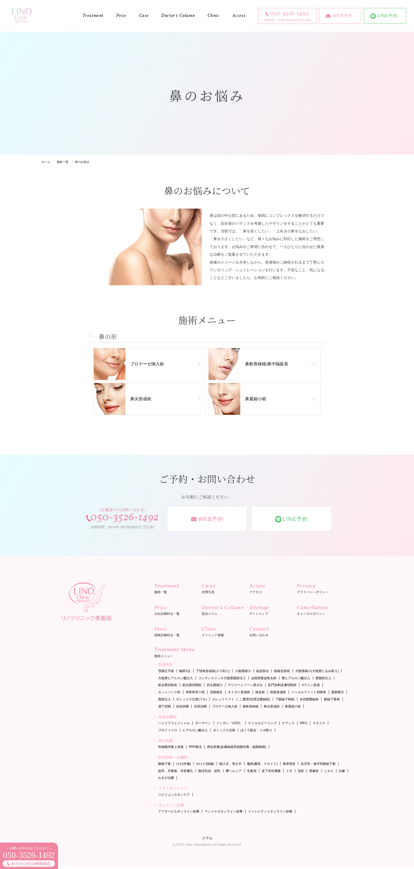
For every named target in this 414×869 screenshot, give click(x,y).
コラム (207, 840)
